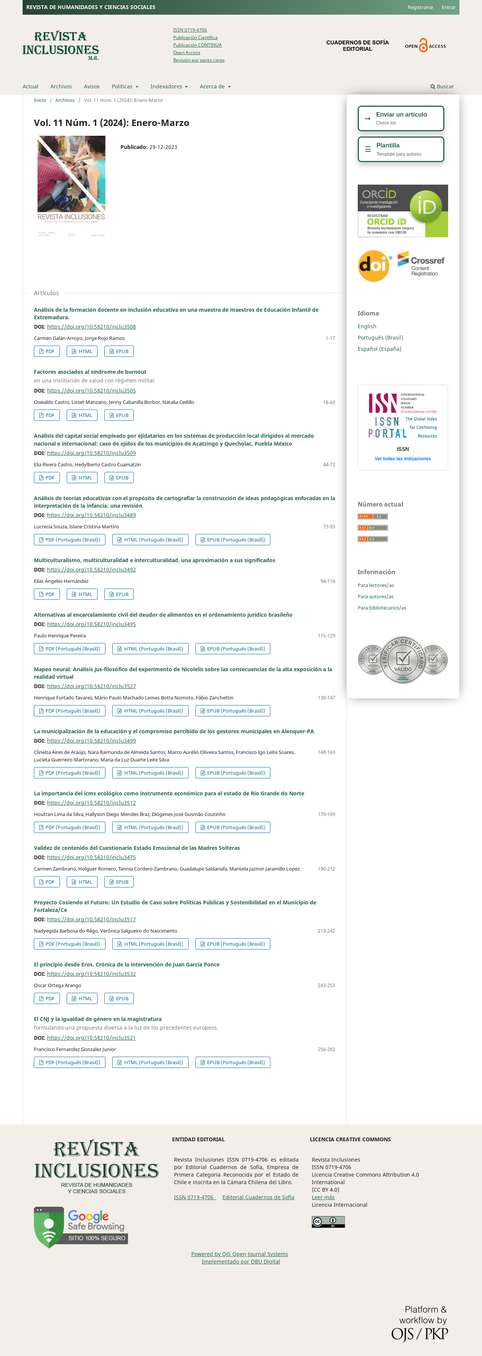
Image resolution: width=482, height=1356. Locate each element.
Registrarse (420, 7)
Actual (30, 86)
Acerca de (213, 86)
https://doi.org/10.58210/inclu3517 (91, 919)
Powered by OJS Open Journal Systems (239, 1253)
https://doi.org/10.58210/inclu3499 (91, 740)
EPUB (121, 351)
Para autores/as (376, 596)
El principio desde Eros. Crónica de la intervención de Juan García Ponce (127, 964)
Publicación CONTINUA (197, 45)
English (367, 326)
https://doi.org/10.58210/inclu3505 (91, 390)
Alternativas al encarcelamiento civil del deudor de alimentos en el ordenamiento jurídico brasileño (163, 614)
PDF (49, 351)
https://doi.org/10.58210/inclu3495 (91, 624)
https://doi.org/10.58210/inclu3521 (91, 1037)
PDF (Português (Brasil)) (72, 539)
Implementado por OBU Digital (241, 1261)
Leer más (323, 1197)
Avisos (92, 86)
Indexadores (167, 86)
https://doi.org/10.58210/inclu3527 (91, 686)
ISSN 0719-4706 (190, 30)
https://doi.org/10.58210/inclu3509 (91, 453)
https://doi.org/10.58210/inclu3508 (91, 326)
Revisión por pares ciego (198, 60)
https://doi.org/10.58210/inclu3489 (91, 515)
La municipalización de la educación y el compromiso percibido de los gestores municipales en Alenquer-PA (174, 731)
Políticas (123, 86)
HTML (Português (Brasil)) (153, 539)
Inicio (40, 100)
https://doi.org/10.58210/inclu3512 (91, 802)
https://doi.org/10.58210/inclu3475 (91, 857)
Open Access (186, 52)
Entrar (449, 7)
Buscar (442, 86)
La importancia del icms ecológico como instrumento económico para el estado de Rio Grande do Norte (169, 793)
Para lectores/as (376, 585)
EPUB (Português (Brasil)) (235, 539)
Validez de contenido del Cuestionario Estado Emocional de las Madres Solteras (137, 847)
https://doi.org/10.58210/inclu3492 (91, 569)
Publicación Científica (195, 37)
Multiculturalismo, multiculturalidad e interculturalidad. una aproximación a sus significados (154, 560)
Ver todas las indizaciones (403, 458)
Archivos (61, 86)
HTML (85, 351)
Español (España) (379, 348)
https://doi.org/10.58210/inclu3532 (91, 973)
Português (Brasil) (380, 337)
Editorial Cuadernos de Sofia (258, 1197)
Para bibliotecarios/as (382, 607)
